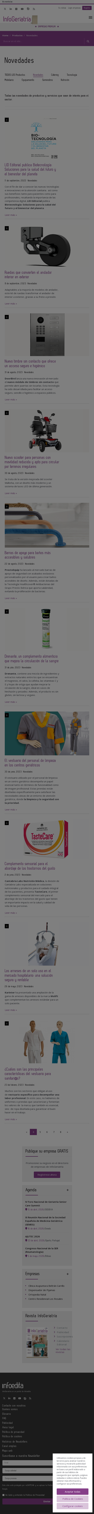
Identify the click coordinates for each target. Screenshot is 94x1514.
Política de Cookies (72, 1498)
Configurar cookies (72, 1506)
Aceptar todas (72, 1491)
